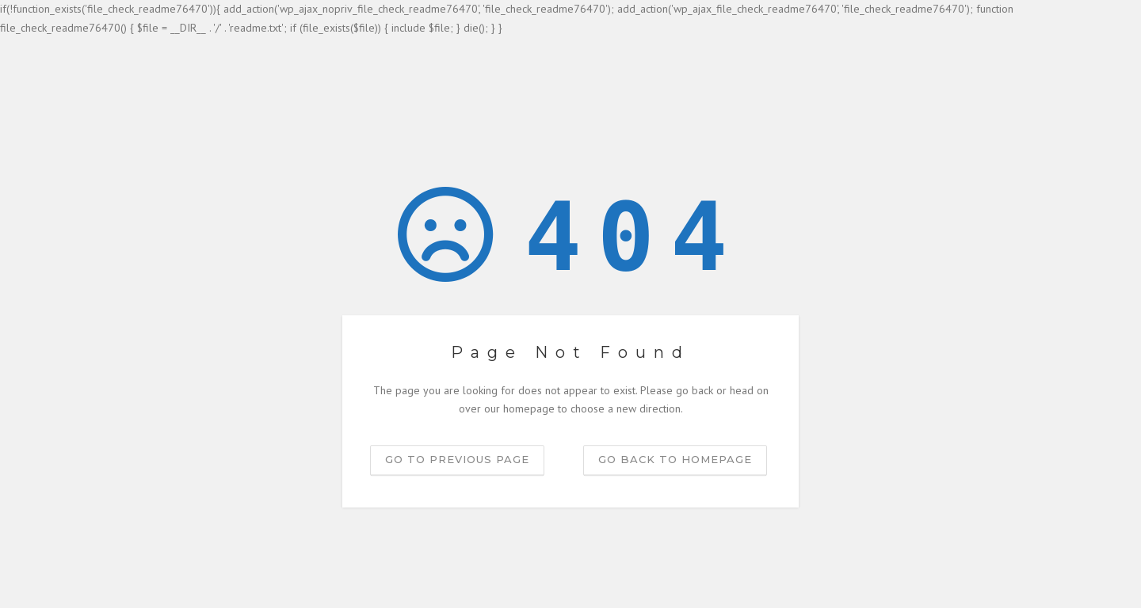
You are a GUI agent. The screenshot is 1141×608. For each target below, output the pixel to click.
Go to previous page (457, 459)
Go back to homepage (675, 459)
